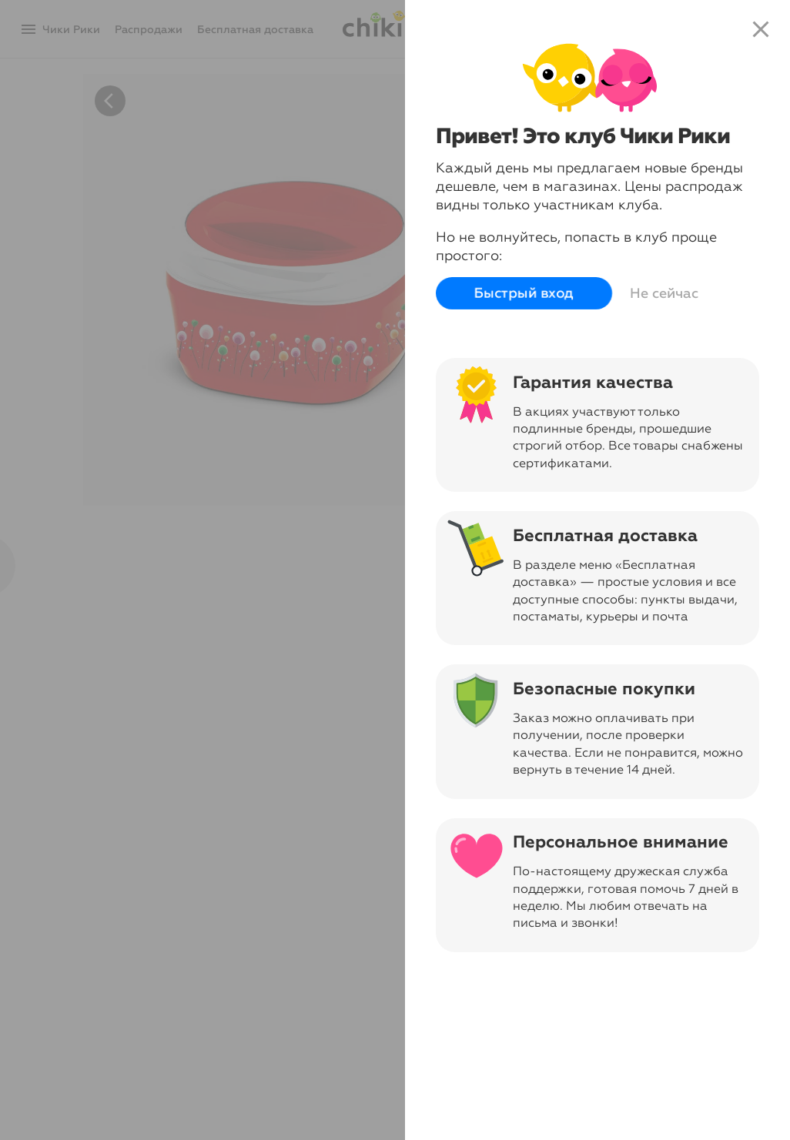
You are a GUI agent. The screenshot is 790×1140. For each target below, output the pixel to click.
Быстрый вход (524, 293)
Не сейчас (664, 293)
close (761, 29)
